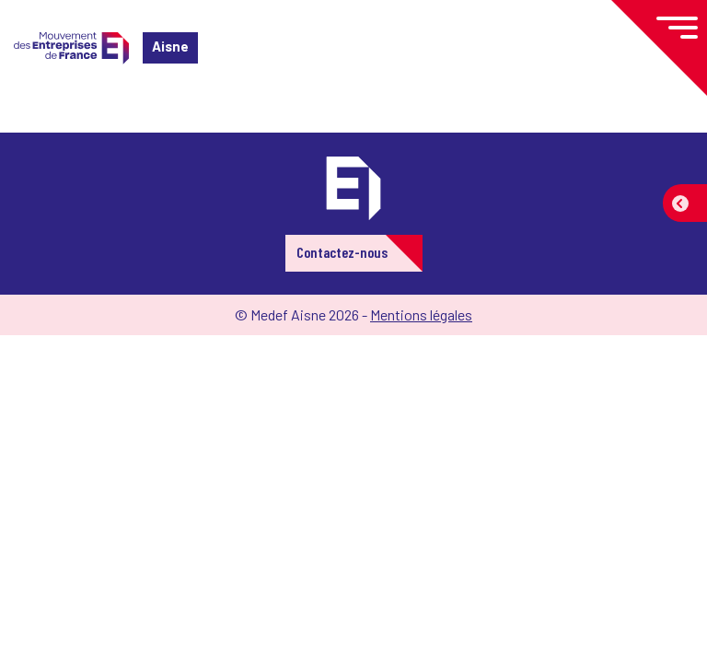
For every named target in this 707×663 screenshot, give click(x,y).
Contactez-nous (342, 252)
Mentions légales (421, 314)
